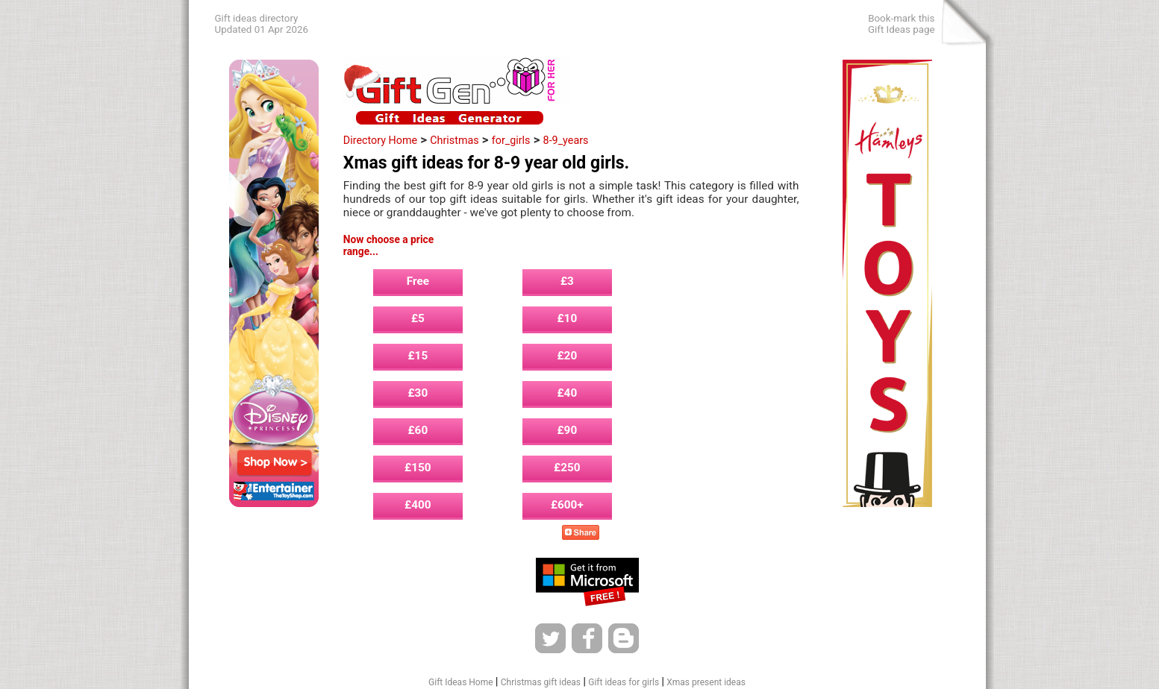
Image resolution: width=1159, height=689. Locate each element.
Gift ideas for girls (623, 682)
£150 (417, 467)
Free (418, 281)
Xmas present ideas (706, 682)
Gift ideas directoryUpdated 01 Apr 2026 (261, 24)
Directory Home (380, 140)
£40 (567, 393)
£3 (567, 281)
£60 (418, 430)
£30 (418, 393)
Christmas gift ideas (541, 682)
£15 (418, 355)
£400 (417, 505)
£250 (567, 467)
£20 (567, 355)
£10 (567, 318)
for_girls (511, 140)
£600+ (567, 505)
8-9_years (566, 140)
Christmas (454, 140)
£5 (418, 318)
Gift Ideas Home (460, 682)
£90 (567, 430)
